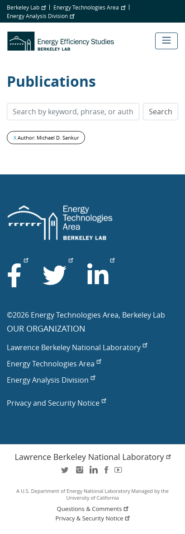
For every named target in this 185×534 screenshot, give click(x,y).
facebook (106, 473)
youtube (119, 473)
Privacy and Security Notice (56, 403)
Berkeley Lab (26, 7)
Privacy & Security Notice (94, 518)
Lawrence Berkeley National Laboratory (77, 347)
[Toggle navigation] (166, 41)
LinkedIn (92, 473)
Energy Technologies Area (89, 7)
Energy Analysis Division (40, 16)
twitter (65, 473)
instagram (79, 473)
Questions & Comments (93, 509)
